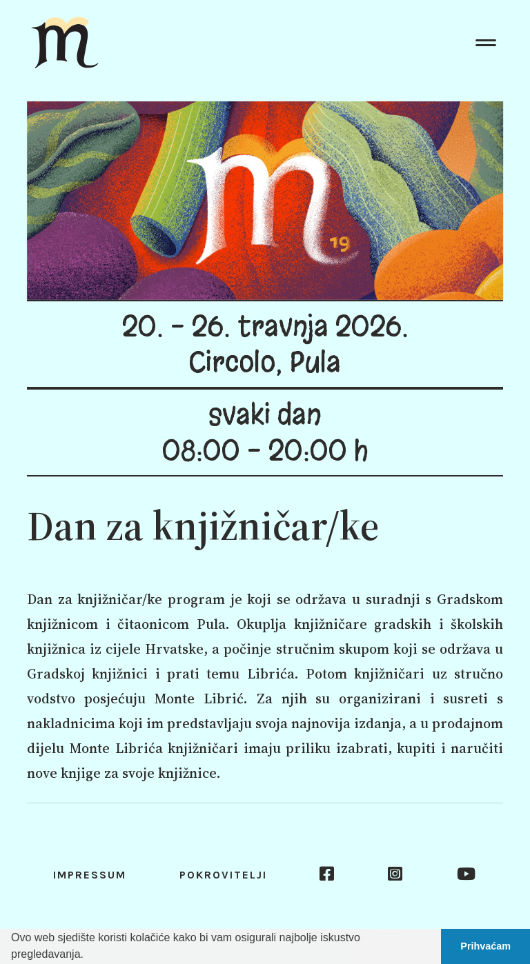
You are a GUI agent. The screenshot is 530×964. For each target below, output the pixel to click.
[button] (88, 956)
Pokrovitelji (223, 874)
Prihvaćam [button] (485, 946)
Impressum (89, 874)
